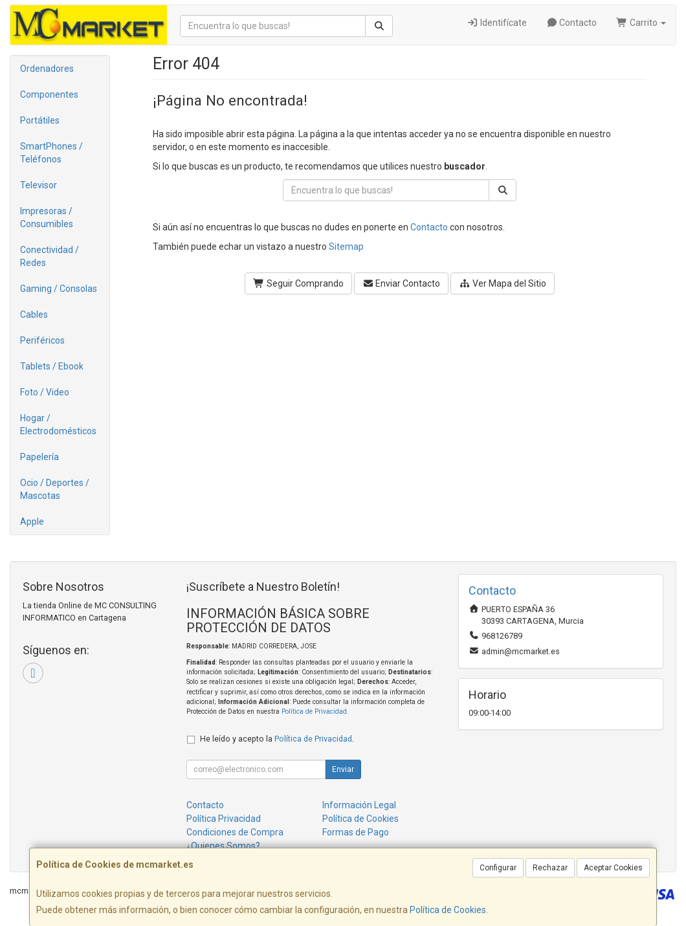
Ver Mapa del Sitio (502, 283)
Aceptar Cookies (613, 867)
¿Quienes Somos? (223, 846)
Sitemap (346, 246)
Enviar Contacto (401, 283)
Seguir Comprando (298, 283)
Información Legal (359, 805)
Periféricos (42, 340)
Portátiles (40, 120)
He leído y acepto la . (277, 739)
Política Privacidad (223, 818)
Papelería (39, 457)
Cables (34, 314)
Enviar (343, 769)
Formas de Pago (355, 832)
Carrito (641, 22)
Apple (32, 521)
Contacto (571, 22)
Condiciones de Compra (234, 832)
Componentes (49, 94)
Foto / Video (44, 392)
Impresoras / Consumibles (46, 217)
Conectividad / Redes (49, 256)
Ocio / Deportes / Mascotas (54, 489)
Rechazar (550, 867)
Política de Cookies (448, 910)
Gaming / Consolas (58, 288)
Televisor (38, 185)
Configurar (498, 867)
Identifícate (497, 22)
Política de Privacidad (314, 711)
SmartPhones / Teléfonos (51, 152)
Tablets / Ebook (51, 366)
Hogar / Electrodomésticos (58, 424)
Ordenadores (47, 68)
